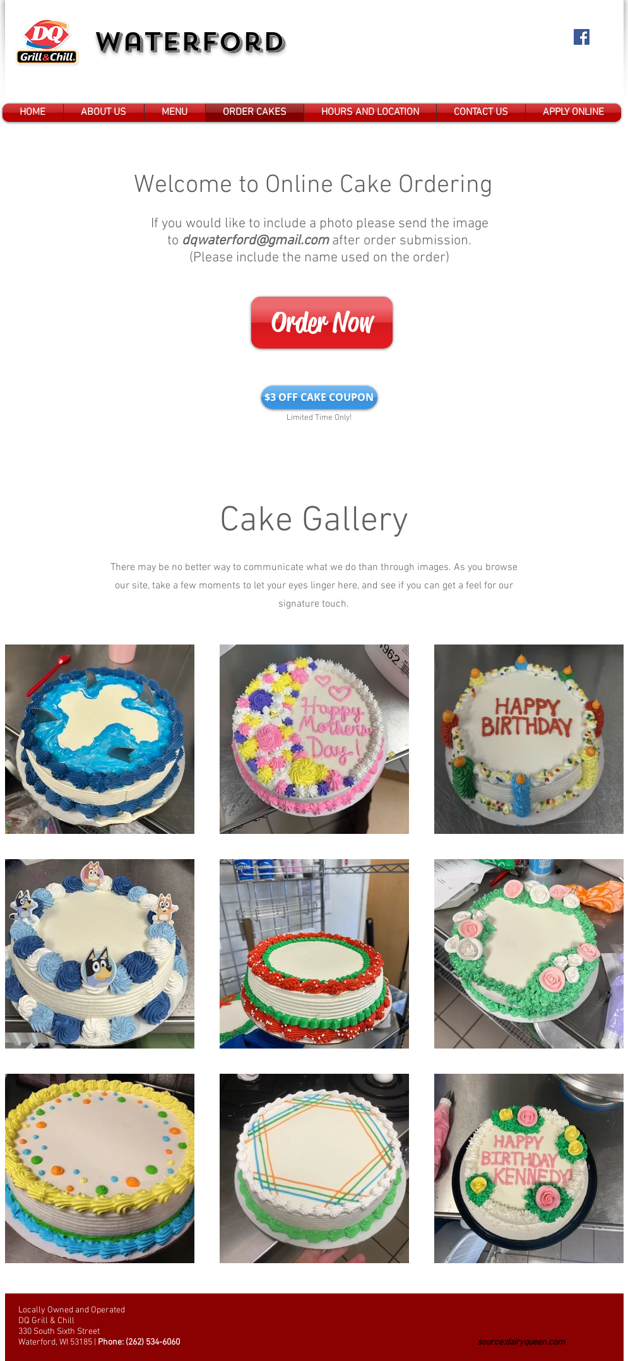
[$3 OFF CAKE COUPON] (319, 397)
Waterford (189, 42)
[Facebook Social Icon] (581, 37)
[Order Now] (322, 322)
